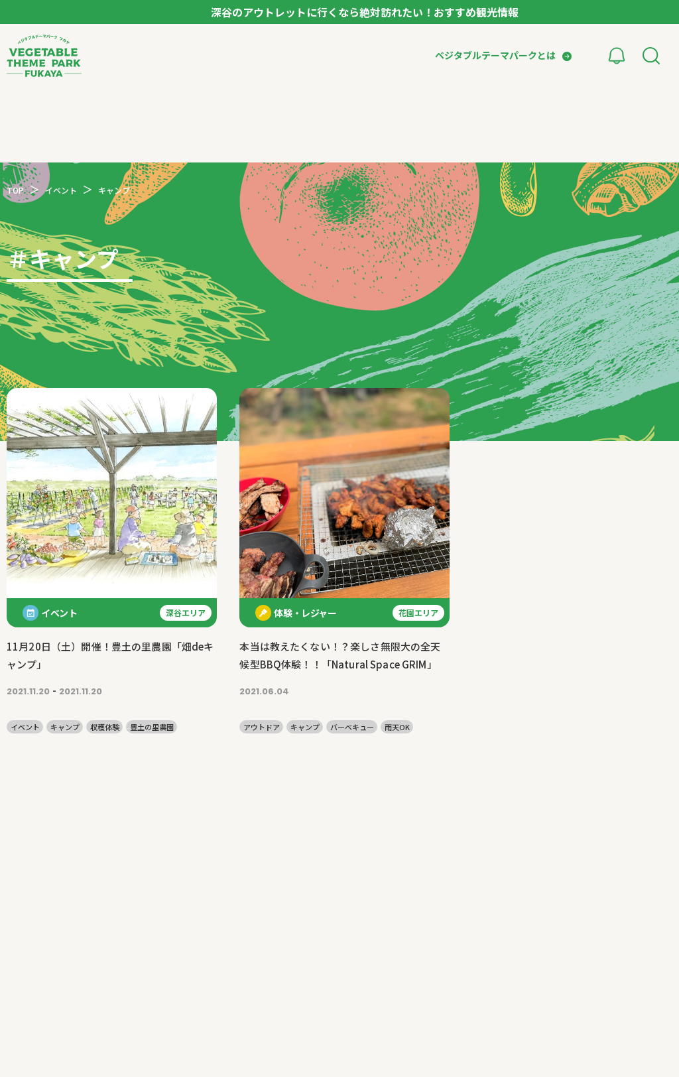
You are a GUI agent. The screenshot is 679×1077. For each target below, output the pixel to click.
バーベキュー (352, 727)
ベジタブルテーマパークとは (495, 55)
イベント (25, 727)
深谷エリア (186, 612)
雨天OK (397, 727)
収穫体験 (104, 727)
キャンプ (65, 727)
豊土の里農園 (152, 727)
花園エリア (418, 612)
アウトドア (261, 727)
